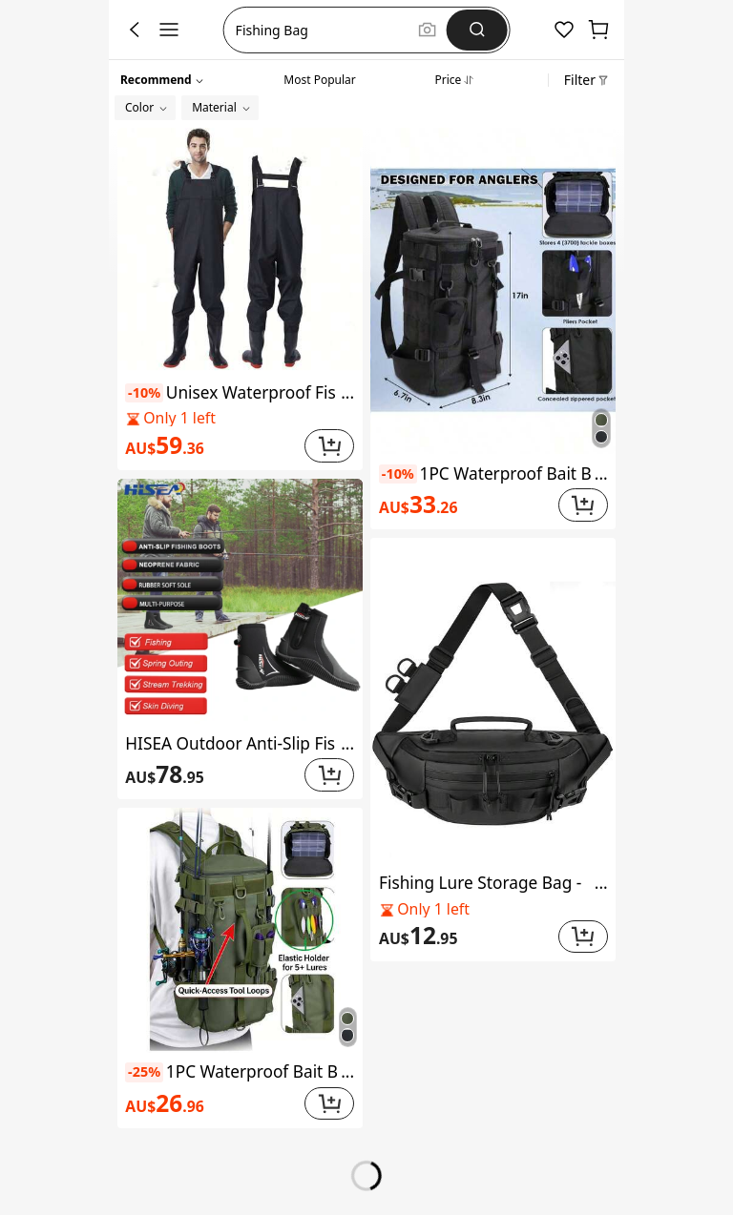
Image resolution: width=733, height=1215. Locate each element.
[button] (323, 30)
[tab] (319, 77)
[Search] (477, 30)
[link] (212, 446)
